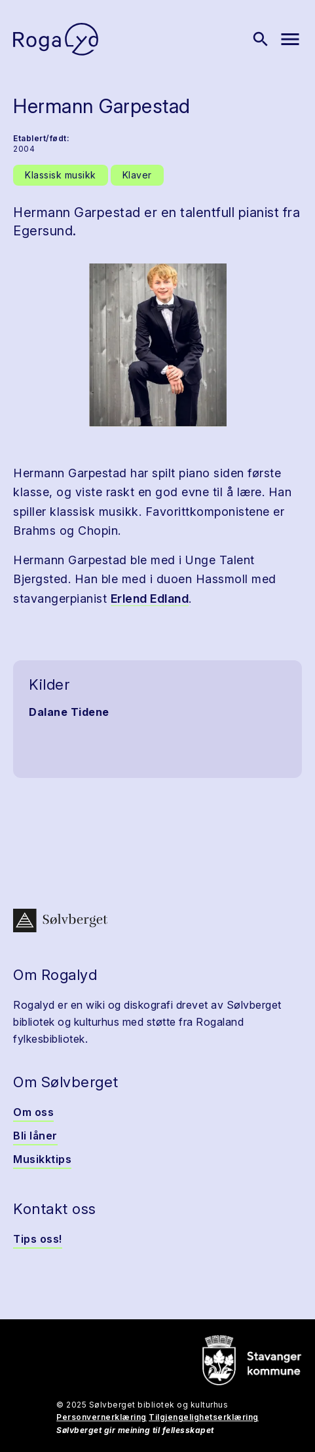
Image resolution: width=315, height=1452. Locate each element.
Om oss (33, 1112)
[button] (157, 345)
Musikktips (42, 1159)
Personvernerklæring (101, 1417)
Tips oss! (37, 1238)
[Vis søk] (260, 39)
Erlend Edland (150, 598)
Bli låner (35, 1135)
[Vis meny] (290, 39)
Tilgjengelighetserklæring (204, 1417)
